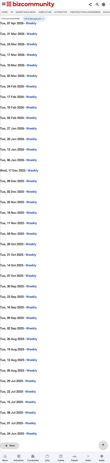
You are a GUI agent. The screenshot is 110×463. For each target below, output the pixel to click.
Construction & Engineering (85, 12)
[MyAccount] (104, 4)
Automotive (60, 12)
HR (11, 12)
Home (5, 12)
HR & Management (32, 19)
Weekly (31, 23)
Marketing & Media (26, 12)
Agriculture (45, 12)
